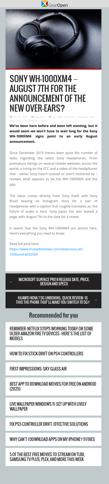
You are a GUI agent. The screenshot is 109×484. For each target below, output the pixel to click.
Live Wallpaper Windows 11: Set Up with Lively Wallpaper (48, 406)
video (42, 120)
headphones (70, 117)
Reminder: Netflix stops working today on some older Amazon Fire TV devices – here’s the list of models (51, 333)
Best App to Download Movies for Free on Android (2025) (53, 386)
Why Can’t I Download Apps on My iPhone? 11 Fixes (52, 439)
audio (60, 117)
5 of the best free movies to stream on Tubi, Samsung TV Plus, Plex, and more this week (47, 456)
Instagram (83, 117)
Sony (12, 120)
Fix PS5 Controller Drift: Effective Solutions (49, 424)
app (53, 117)
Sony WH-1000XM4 (27, 120)
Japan (92, 117)
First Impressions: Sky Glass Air (38, 369)
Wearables (39, 117)
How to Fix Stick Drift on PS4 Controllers (46, 353)
